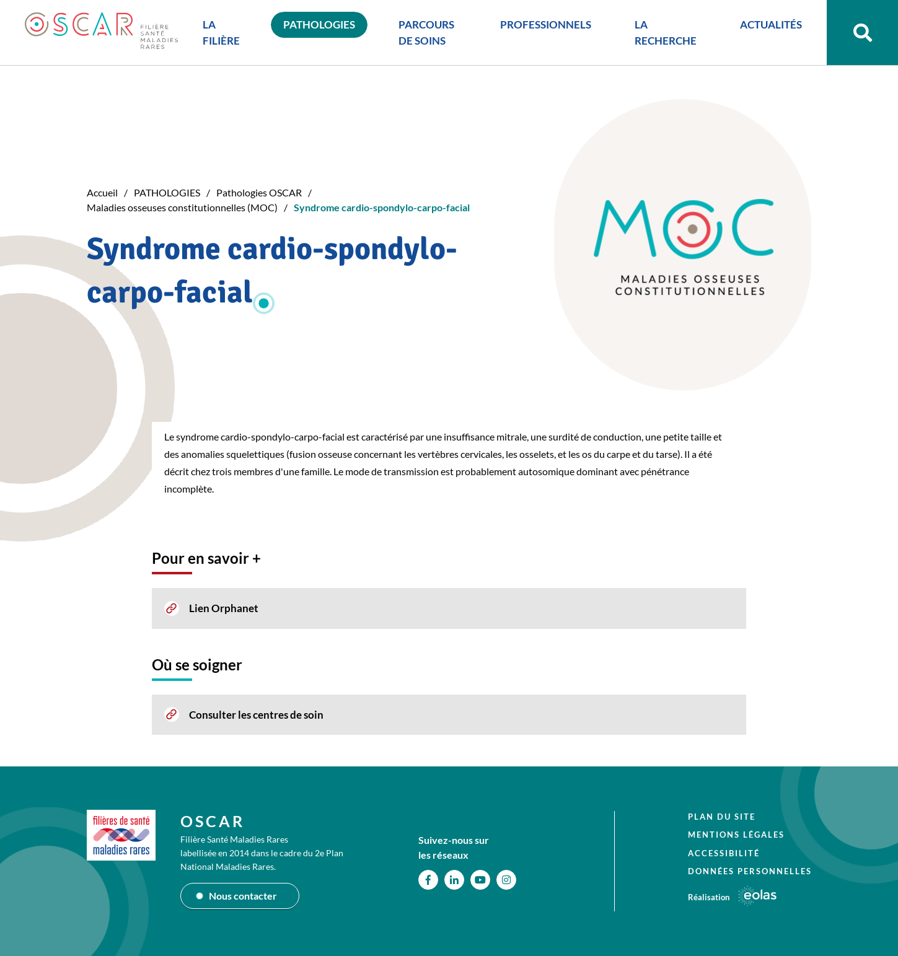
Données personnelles (750, 871)
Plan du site (721, 817)
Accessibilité (724, 853)
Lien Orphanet (223, 608)
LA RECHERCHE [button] (666, 32)
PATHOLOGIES (167, 192)
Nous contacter (243, 895)
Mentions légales (736, 835)
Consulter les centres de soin (256, 714)
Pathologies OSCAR (259, 192)
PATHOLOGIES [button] (319, 25)
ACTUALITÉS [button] (771, 24)
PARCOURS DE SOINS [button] (426, 32)
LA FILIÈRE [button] (221, 32)
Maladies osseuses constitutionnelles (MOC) (182, 207)
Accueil (102, 192)
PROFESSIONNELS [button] (545, 24)
